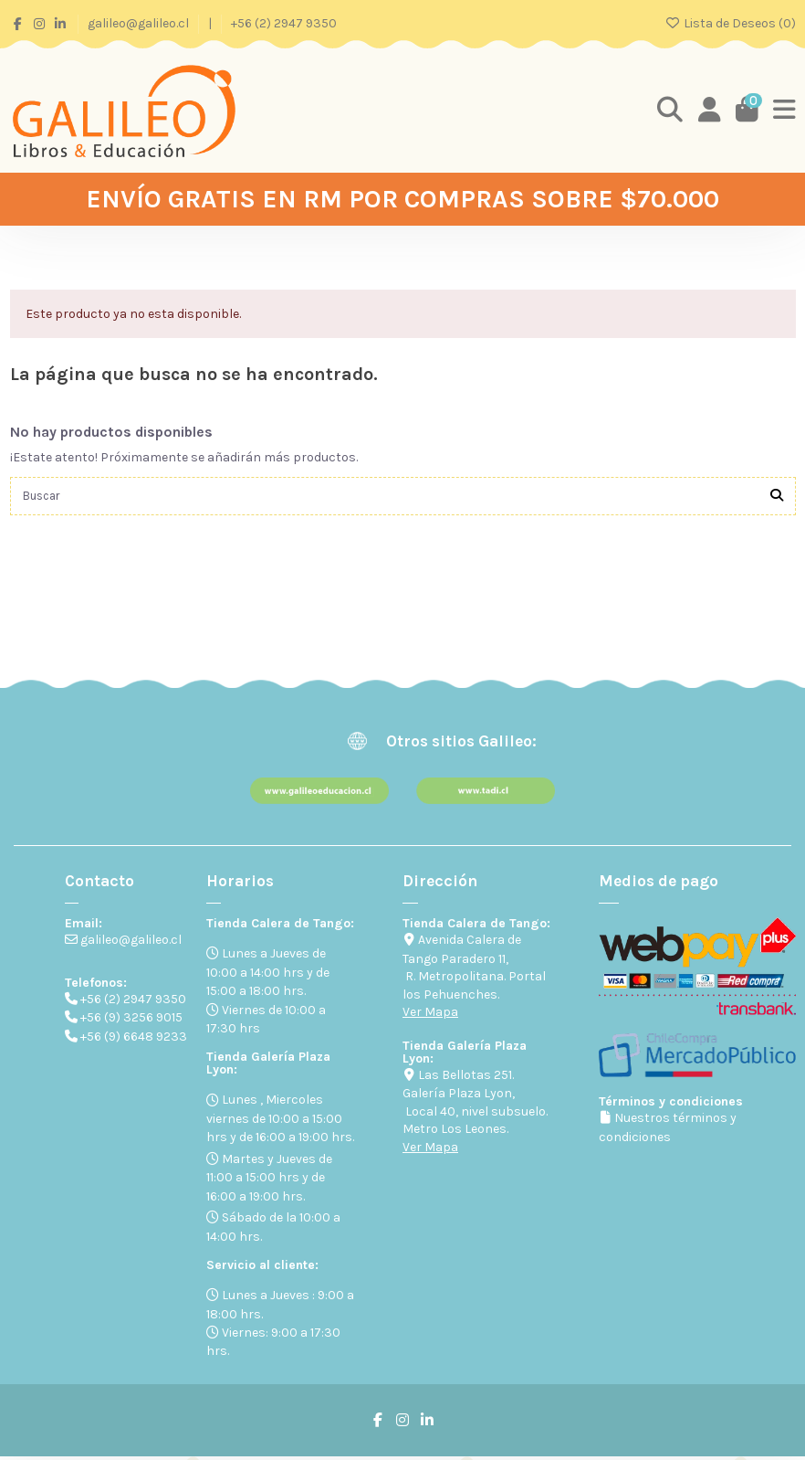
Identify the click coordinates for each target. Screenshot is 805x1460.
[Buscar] (777, 497)
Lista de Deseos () (730, 23)
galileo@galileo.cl (140, 23)
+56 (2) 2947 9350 (284, 23)
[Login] (707, 110)
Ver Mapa (430, 1014)
